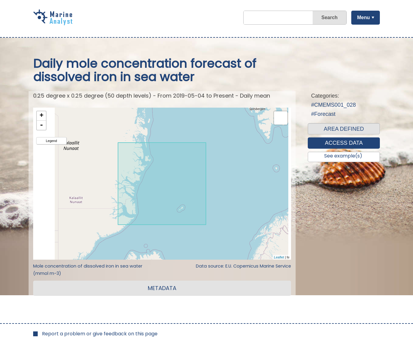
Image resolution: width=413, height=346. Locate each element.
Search (329, 17)
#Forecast (323, 114)
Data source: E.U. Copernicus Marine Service (243, 266)
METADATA (162, 288)
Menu (363, 17)
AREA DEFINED (344, 129)
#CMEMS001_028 (333, 105)
